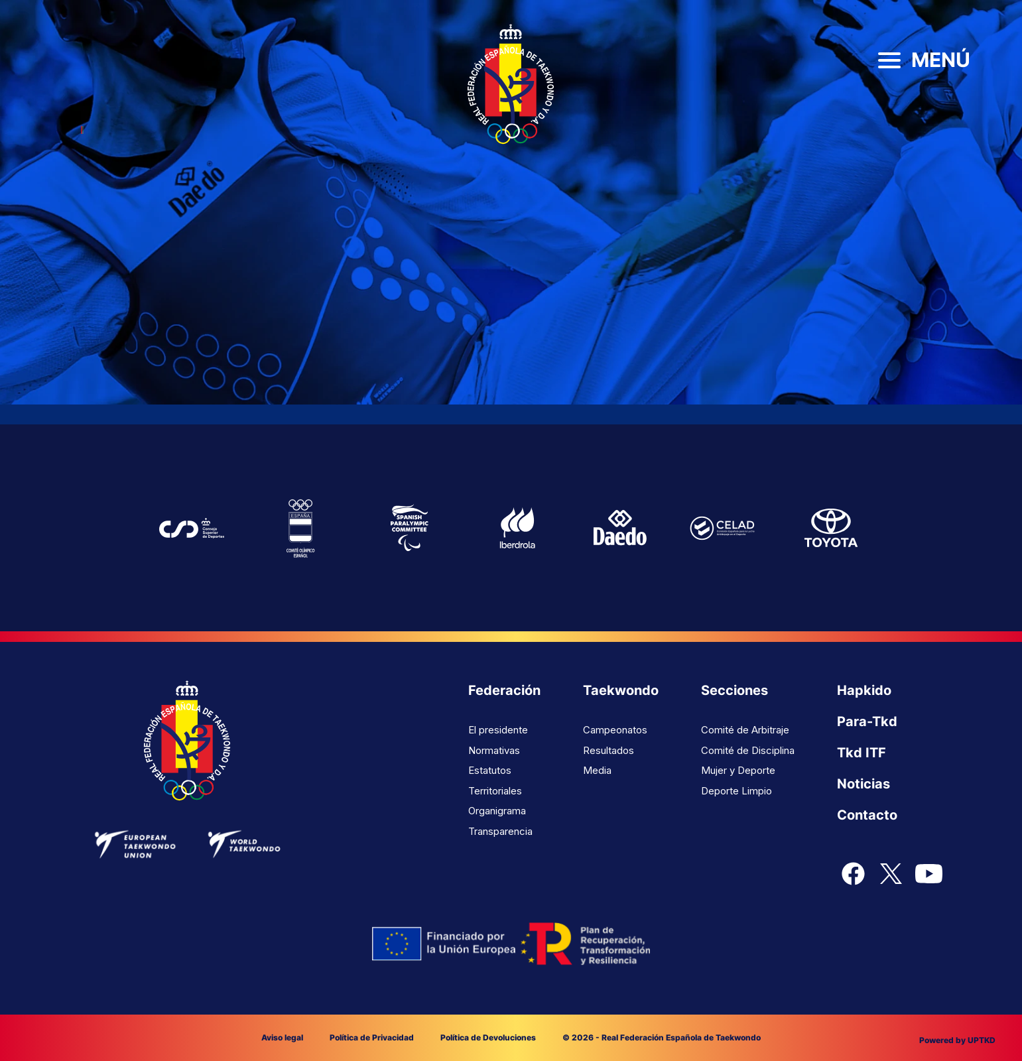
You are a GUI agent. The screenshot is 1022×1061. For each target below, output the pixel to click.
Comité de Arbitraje (745, 729)
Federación (504, 690)
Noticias (863, 784)
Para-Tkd (867, 721)
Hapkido (864, 690)
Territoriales (495, 790)
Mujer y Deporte (738, 770)
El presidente (498, 729)
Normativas (494, 750)
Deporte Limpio (736, 790)
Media (597, 770)
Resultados (608, 750)
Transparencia (500, 831)
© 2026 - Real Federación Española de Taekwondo (661, 1037)
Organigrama (497, 810)
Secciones (734, 690)
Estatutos (489, 770)
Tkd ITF (861, 753)
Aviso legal (282, 1037)
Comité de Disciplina (748, 750)
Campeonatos (615, 729)
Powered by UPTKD (957, 1040)
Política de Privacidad (372, 1037)
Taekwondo (621, 690)
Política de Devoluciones (488, 1037)
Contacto (867, 815)
